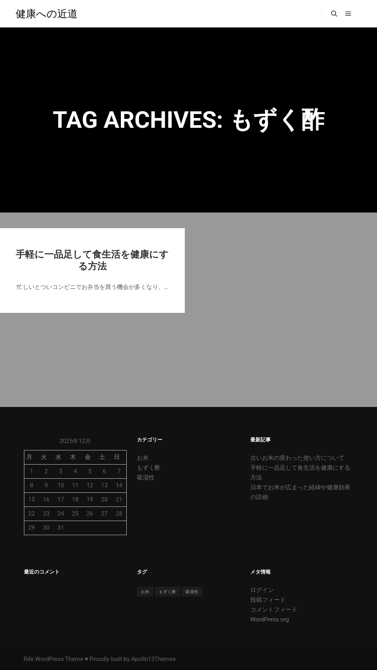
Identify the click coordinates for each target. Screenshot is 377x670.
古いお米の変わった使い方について (297, 457)
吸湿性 (146, 477)
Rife (29, 659)
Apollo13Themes (153, 659)
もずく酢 (148, 467)
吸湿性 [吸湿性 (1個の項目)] (192, 592)
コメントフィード (273, 609)
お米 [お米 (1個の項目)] (145, 592)
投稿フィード (268, 599)
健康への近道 (47, 14)
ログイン (262, 590)
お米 (143, 457)
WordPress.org (269, 619)
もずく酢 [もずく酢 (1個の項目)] (167, 592)
